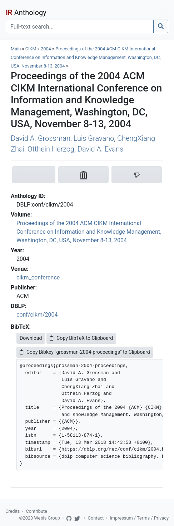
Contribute (36, 511)
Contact (96, 518)
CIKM (30, 48)
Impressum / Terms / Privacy (139, 518)
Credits (12, 511)
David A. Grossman (40, 138)
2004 (46, 48)
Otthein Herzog (51, 149)
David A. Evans (100, 149)
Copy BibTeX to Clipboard (81, 338)
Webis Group (47, 518)
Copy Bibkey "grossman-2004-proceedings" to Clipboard (85, 352)
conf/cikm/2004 (37, 314)
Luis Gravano (94, 138)
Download (31, 338)
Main (16, 48)
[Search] (80, 26)
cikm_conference (38, 277)
